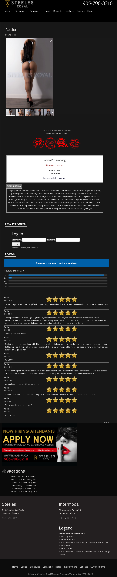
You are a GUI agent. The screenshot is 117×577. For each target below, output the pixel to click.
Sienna (14, 479)
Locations (69, 11)
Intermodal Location (54, 178)
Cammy (14, 482)
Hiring (90, 11)
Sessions (36, 11)
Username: (29, 240)
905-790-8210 (10, 518)
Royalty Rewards (53, 11)
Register (15, 247)
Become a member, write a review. (56, 263)
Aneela (14, 491)
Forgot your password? (29, 247)
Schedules (35, 566)
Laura (13, 488)
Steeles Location (54, 165)
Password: (63, 240)
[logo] (22, 3)
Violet (13, 476)
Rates (58, 566)
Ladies (8, 11)
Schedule (22, 11)
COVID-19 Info (97, 566)
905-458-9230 (67, 518)
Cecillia (14, 485)
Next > (106, 422)
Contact (81, 11)
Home (15, 566)
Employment (70, 566)
